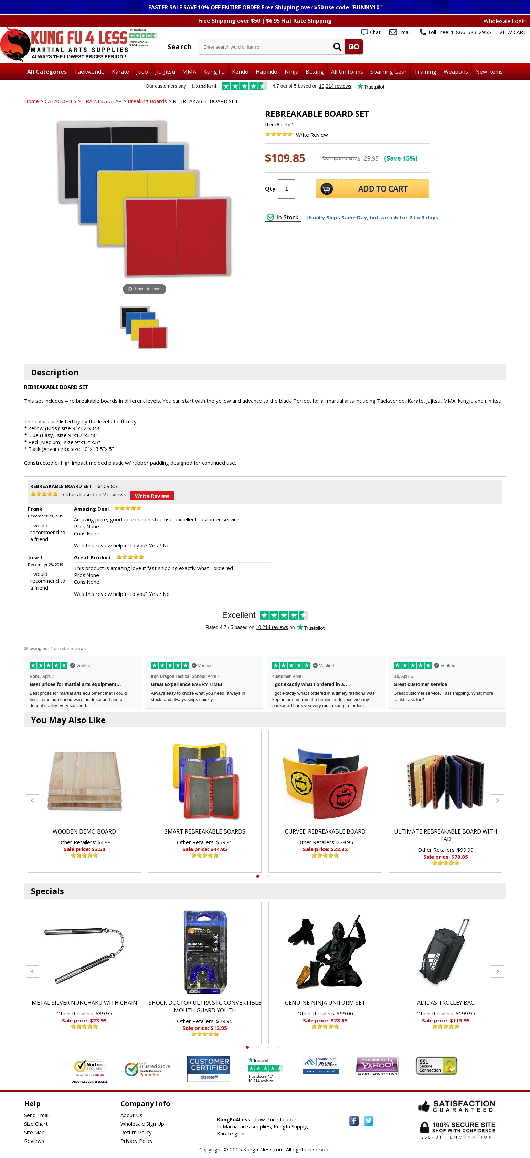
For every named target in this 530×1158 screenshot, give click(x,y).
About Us (131, 1115)
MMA (189, 71)
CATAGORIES (60, 100)
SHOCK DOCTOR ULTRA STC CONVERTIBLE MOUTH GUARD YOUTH (205, 1006)
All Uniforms (347, 71)
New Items (489, 71)
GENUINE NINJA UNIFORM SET (325, 1002)
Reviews (34, 1140)
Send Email (37, 1115)
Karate (120, 71)
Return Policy (136, 1132)
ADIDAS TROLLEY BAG (446, 1002)
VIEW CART (513, 32)
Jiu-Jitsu (165, 71)
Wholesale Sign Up (142, 1123)
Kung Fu (214, 71)
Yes (153, 545)
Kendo (240, 71)
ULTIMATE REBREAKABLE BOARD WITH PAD (445, 835)
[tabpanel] (84, 802)
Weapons (456, 71)
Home (31, 100)
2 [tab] (268, 876)
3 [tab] (268, 1047)
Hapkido (266, 71)
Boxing (315, 71)
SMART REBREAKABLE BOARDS (205, 831)
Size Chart (36, 1123)
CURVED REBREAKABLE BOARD (325, 831)
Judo (142, 71)
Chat (375, 32)
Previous (32, 800)
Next (497, 800)
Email (404, 32)
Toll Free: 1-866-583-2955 (459, 32)
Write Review (312, 134)
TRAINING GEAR (102, 100)
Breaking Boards (147, 100)
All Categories (47, 71)
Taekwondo (89, 71)
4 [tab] (278, 1047)
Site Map (34, 1132)
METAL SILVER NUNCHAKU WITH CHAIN (84, 1002)
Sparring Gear (388, 71)
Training (425, 71)
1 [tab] (257, 876)
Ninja (291, 71)
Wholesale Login (505, 21)
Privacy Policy (136, 1140)
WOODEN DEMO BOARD (84, 831)
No (166, 545)
